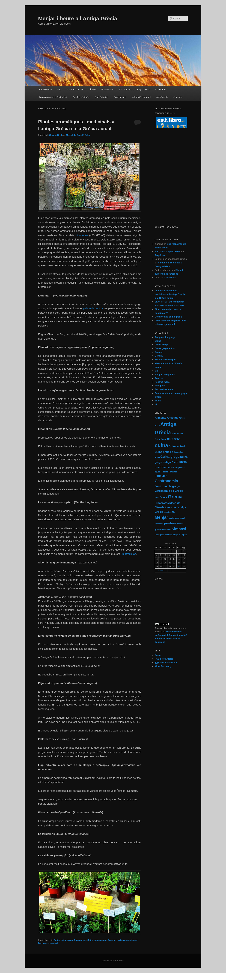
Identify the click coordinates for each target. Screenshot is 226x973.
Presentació (107, 89)
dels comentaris (166, 662)
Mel (157, 370)
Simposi (179, 529)
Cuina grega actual (96, 940)
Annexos (177, 97)
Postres (159, 378)
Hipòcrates (81, 235)
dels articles (164, 658)
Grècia (175, 496)
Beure (163, 439)
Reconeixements (164, 389)
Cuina (158, 341)
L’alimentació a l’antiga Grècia (134, 89)
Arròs (173, 434)
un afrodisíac (128, 553)
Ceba (177, 438)
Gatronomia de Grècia (169, 490)
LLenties (167, 512)
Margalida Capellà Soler (78, 135)
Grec (157, 497)
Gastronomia (166, 481)
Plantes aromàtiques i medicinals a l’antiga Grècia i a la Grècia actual (170, 294)
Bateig (157, 439)
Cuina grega (80, 940)
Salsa (158, 400)
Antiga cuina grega (63, 940)
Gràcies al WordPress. (113, 960)
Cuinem (159, 352)
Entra (157, 655)
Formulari (161, 475)
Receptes (160, 385)
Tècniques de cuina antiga (166, 535)
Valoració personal (141, 97)
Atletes (180, 434)
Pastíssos (159, 524)
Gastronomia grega (167, 486)
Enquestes (180, 468)
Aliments (160, 417)
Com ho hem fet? (76, 89)
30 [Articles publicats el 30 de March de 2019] (179, 566)
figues (157, 472)
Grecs (163, 497)
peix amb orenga (93, 308)
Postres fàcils (162, 382)
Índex (93, 89)
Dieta (174, 462)
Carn (170, 438)
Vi (156, 404)
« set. (161, 570)
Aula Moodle (45, 89)
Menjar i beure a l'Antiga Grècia (77, 18)
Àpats (184, 535)
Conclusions (120, 97)
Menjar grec (174, 518)
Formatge (173, 472)
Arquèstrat (160, 255)
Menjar (161, 517)
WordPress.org (163, 666)
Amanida (172, 417)
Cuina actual (177, 446)
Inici (59, 89)
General (111, 940)
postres (170, 523)
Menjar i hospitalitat (165, 374)
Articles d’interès (81, 97)
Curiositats (160, 89)
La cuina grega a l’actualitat (53, 97)
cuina (161, 445)
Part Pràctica (101, 97)
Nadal (182, 518)
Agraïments (162, 97)
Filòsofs (164, 472)
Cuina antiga (163, 451)
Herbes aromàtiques (127, 940)
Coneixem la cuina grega (168, 316)
